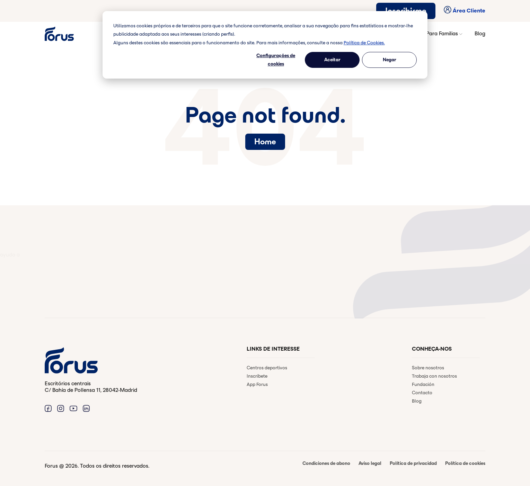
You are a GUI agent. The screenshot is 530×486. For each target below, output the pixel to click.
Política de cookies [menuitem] (465, 463)
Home (265, 141)
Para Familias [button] (444, 33)
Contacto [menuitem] (422, 392)
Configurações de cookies (275, 60)
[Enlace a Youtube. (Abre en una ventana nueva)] (73, 408)
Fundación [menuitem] (423, 384)
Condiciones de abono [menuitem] (326, 463)
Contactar (73, 289)
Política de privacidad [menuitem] (413, 463)
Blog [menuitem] (417, 401)
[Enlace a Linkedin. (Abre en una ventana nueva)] (86, 408)
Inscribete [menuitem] (257, 376)
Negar (389, 59)
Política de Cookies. (364, 42)
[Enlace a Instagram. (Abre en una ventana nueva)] (60, 408)
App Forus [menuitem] (257, 384)
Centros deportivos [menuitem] (267, 367)
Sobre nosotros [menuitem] (428, 367)
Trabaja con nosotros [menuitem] (434, 376)
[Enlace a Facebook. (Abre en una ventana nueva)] (48, 408)
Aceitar (332, 59)
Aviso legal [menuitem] (370, 463)
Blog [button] (480, 33)
